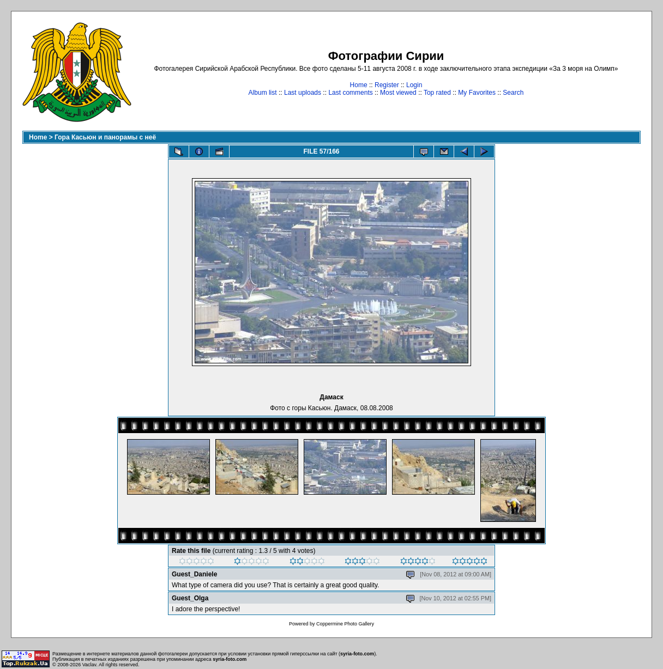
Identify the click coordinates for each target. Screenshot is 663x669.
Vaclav (89, 664)
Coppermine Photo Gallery (345, 624)
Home (358, 85)
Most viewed (398, 92)
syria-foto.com (357, 653)
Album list (263, 92)
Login (414, 85)
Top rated (437, 92)
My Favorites (477, 92)
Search (513, 92)
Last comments (350, 92)
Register (387, 85)
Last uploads (302, 92)
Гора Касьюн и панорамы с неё (105, 137)
